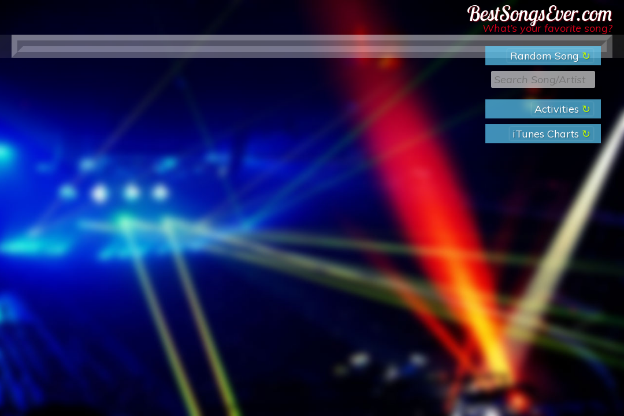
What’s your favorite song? (547, 28)
